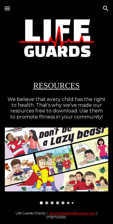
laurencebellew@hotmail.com (72, 213)
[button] (7, 8)
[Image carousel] (56, 166)
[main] (56, 85)
